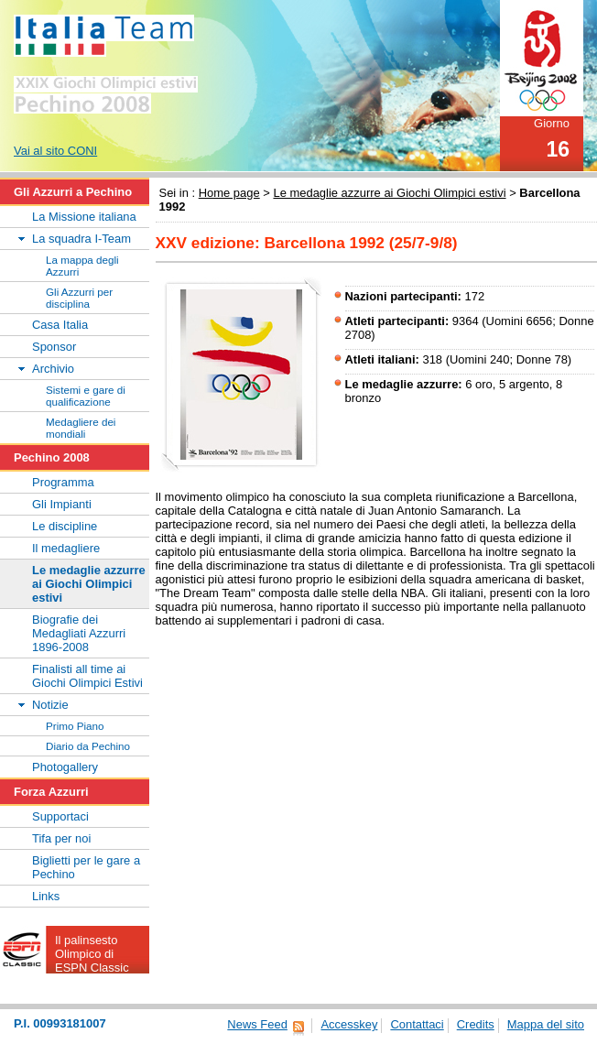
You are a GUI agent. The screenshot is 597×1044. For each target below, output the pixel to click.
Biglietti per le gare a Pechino (86, 867)
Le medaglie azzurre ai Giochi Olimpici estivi (389, 193)
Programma (63, 482)
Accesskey (348, 1024)
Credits (475, 1024)
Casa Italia (60, 325)
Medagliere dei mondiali (80, 428)
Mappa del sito (545, 1024)
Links (46, 896)
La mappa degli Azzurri (82, 265)
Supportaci (60, 816)
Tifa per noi (61, 838)
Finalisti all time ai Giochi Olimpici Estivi (87, 676)
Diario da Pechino (88, 746)
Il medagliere (66, 548)
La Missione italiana (84, 216)
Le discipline (64, 526)
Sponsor (54, 346)
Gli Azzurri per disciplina (79, 298)
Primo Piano (75, 726)
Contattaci (416, 1024)
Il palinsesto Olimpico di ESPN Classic (92, 953)
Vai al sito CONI (55, 151)
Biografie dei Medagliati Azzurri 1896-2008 (78, 633)
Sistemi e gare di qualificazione (85, 396)
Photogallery (65, 767)
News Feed (257, 1024)
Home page (229, 193)
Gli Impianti (62, 504)
